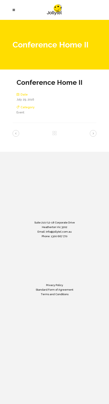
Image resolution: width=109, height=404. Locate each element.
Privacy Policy (54, 285)
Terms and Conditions (54, 294)
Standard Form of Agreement (54, 289)
